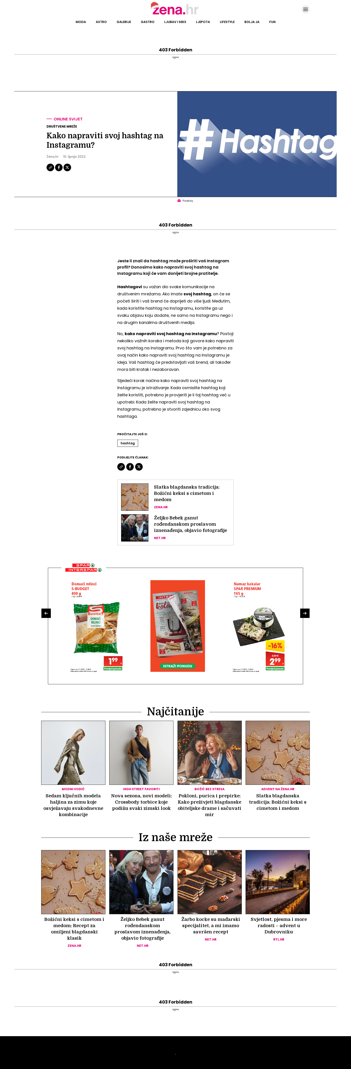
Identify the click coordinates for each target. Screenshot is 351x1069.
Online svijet (68, 119)
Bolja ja (251, 22)
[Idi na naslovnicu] (176, 14)
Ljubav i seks (175, 22)
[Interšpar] (83, 573)
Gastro (147, 22)
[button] (46, 613)
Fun (272, 22)
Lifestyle (227, 22)
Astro (101, 22)
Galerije (124, 22)
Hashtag (128, 443)
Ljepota (203, 22)
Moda (81, 22)
